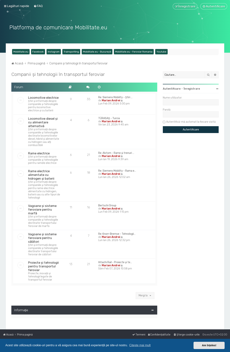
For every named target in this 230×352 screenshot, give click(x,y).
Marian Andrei (111, 99)
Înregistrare (192, 88)
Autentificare (172, 88)
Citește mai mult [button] (140, 345)
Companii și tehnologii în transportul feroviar (58, 74)
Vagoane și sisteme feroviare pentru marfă (42, 209)
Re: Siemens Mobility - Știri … (115, 96)
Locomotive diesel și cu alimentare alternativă (43, 121)
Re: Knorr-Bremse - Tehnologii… (116, 233)
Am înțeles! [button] (209, 345)
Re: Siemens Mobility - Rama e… (117, 170)
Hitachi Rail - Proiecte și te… (115, 261)
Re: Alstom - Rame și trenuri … (116, 152)
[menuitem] (38, 6)
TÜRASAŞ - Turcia (109, 117)
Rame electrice (39, 153)
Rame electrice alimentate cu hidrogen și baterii (41, 174)
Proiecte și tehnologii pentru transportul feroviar (43, 265)
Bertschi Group (107, 205)
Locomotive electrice (43, 97)
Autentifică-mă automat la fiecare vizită (191, 121)
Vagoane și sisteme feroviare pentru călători (42, 237)
